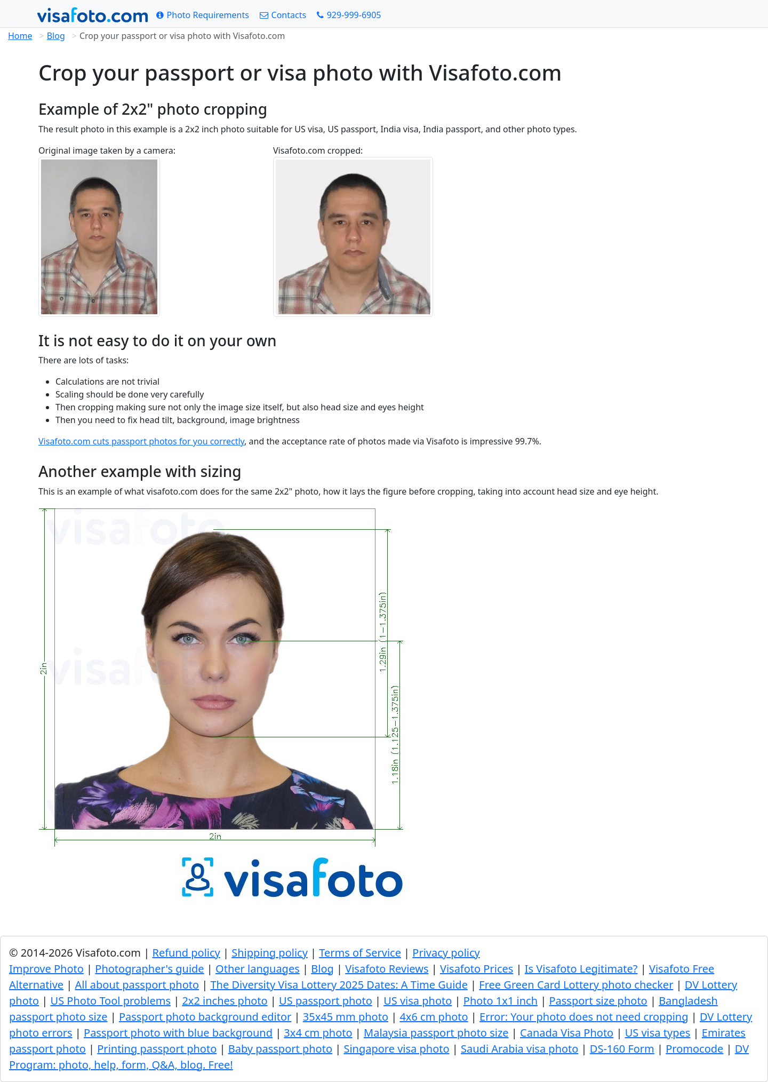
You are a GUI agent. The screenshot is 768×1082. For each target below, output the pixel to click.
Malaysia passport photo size (436, 1032)
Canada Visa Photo (566, 1032)
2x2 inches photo (224, 1000)
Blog (56, 36)
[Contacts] (282, 15)
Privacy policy (445, 952)
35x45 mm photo (345, 1016)
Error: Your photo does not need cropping (583, 1016)
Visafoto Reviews (386, 968)
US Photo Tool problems (111, 1000)
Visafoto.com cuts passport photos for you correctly (141, 441)
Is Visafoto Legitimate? (581, 968)
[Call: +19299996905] (348, 15)
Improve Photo (46, 968)
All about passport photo (137, 984)
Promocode (694, 1048)
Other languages (257, 968)
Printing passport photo (157, 1048)
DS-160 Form (622, 1048)
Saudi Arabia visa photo (519, 1048)
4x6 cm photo (433, 1016)
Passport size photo (598, 1000)
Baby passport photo (280, 1048)
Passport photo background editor (205, 1016)
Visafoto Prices (476, 968)
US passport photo (325, 1000)
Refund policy (186, 952)
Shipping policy (269, 952)
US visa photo (417, 1000)
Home (20, 36)
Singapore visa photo (396, 1048)
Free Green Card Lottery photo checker (576, 984)
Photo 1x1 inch (500, 1000)
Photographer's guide (149, 968)
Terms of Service (360, 952)
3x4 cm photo (318, 1032)
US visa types (658, 1032)
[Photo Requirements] (202, 15)
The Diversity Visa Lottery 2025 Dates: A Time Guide (339, 984)
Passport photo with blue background (178, 1032)
